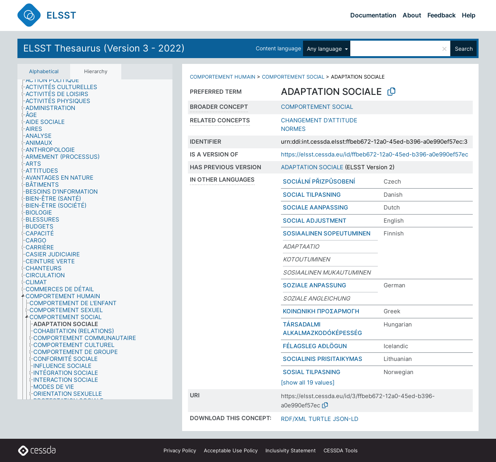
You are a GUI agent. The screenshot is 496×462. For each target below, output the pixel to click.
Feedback (441, 15)
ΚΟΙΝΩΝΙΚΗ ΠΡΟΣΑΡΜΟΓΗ (321, 311)
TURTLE (319, 418)
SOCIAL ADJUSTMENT (314, 220)
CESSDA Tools (341, 450)
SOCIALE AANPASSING (315, 207)
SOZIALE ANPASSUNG (314, 285)
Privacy (180, 450)
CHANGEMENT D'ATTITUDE (319, 120)
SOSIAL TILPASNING (311, 372)
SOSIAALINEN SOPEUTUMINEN (326, 233)
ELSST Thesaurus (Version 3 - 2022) (104, 48)
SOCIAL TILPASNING (312, 194)
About (412, 15)
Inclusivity (290, 450)
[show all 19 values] (307, 382)
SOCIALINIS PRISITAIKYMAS (322, 358)
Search (464, 48)
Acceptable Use (231, 450)
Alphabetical (44, 71)
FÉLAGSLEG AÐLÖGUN (315, 346)
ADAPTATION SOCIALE (312, 167)
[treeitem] (55, 80)
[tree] (94, 239)
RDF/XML (294, 418)
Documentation (373, 15)
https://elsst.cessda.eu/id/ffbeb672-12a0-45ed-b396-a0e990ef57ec (374, 154)
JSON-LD (345, 418)
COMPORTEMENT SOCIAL (293, 77)
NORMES (293, 128)
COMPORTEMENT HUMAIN (222, 77)
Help (468, 15)
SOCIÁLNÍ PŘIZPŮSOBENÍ (319, 181)
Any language (325, 48)
